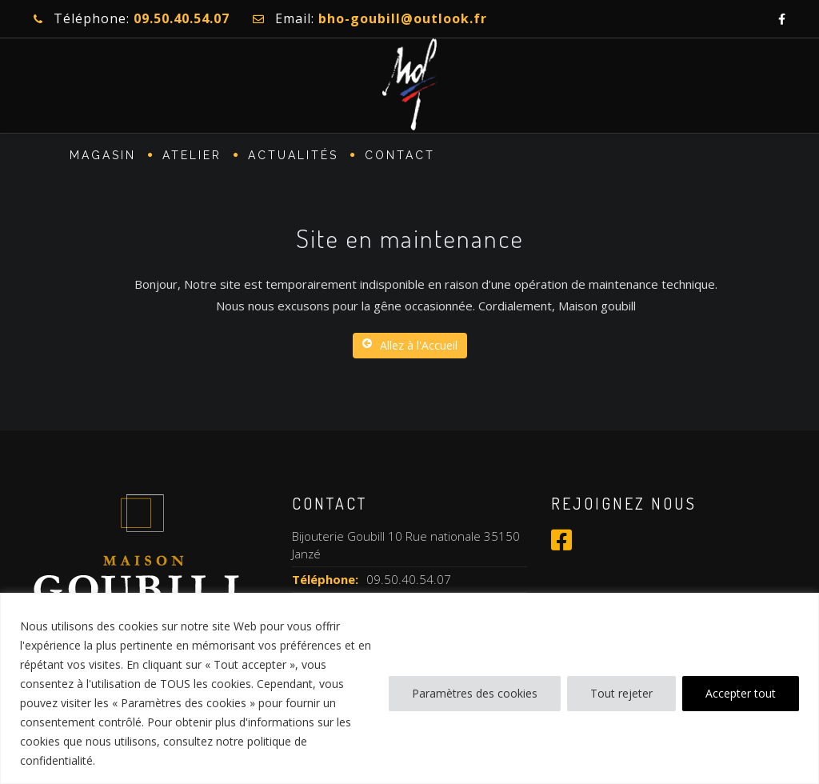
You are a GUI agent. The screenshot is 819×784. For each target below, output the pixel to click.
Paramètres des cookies (474, 693)
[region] (409, 688)
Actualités (293, 156)
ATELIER (192, 156)
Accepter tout (740, 693)
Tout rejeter (621, 693)
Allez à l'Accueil (409, 345)
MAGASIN (103, 156)
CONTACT (400, 156)
